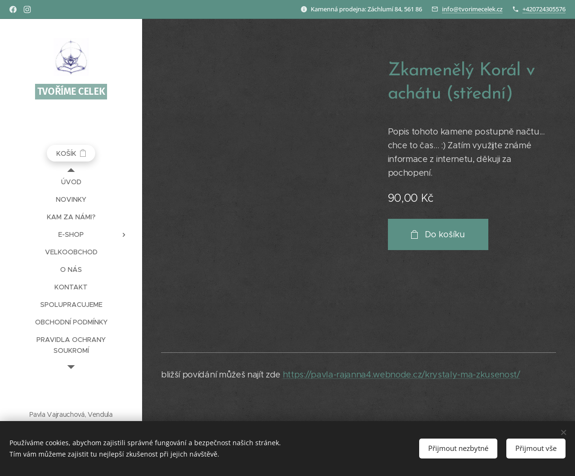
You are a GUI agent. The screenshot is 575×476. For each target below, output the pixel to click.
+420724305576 (544, 9)
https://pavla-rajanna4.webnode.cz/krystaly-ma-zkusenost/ (401, 374)
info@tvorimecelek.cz (472, 9)
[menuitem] (71, 182)
